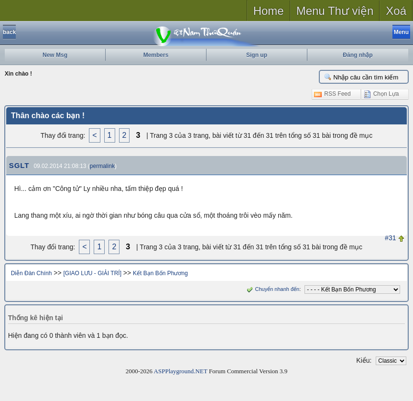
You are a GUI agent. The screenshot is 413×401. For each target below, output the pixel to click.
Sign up (256, 55)
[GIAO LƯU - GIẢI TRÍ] (92, 273)
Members (156, 55)
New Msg (55, 55)
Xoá (396, 10)
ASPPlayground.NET (180, 371)
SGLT (19, 165)
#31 (390, 238)
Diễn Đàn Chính (31, 273)
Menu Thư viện (335, 10)
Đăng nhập (357, 55)
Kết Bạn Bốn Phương (160, 273)
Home (268, 10)
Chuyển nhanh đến (272, 289)
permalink (102, 166)
